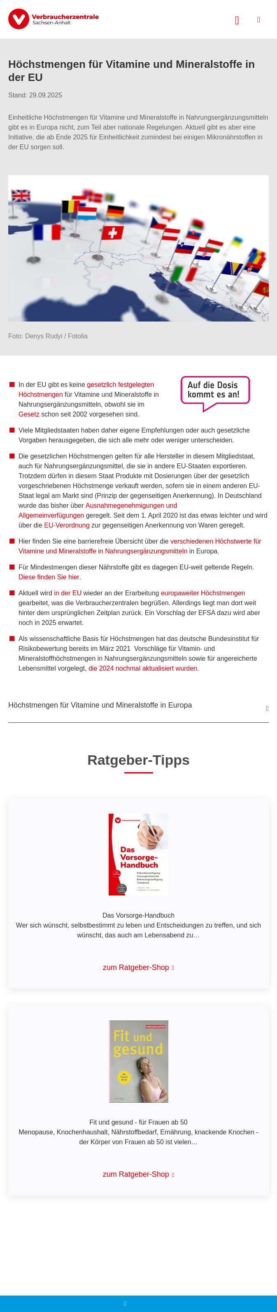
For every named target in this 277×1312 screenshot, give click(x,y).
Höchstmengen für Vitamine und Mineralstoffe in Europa (100, 705)
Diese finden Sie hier (49, 577)
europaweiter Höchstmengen (203, 593)
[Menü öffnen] (259, 19)
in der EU (67, 593)
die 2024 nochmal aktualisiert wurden (142, 668)
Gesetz (29, 414)
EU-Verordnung (66, 525)
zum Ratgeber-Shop (136, 967)
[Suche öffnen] (237, 19)
